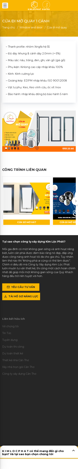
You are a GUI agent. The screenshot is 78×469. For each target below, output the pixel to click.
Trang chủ (8, 27)
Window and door (31, 27)
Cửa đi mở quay (57, 27)
